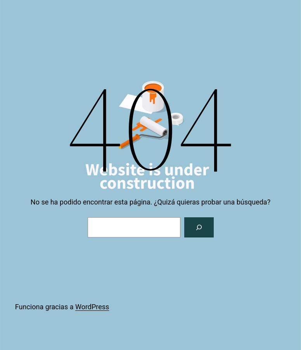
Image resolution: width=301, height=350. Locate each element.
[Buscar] (199, 227)
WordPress (92, 307)
